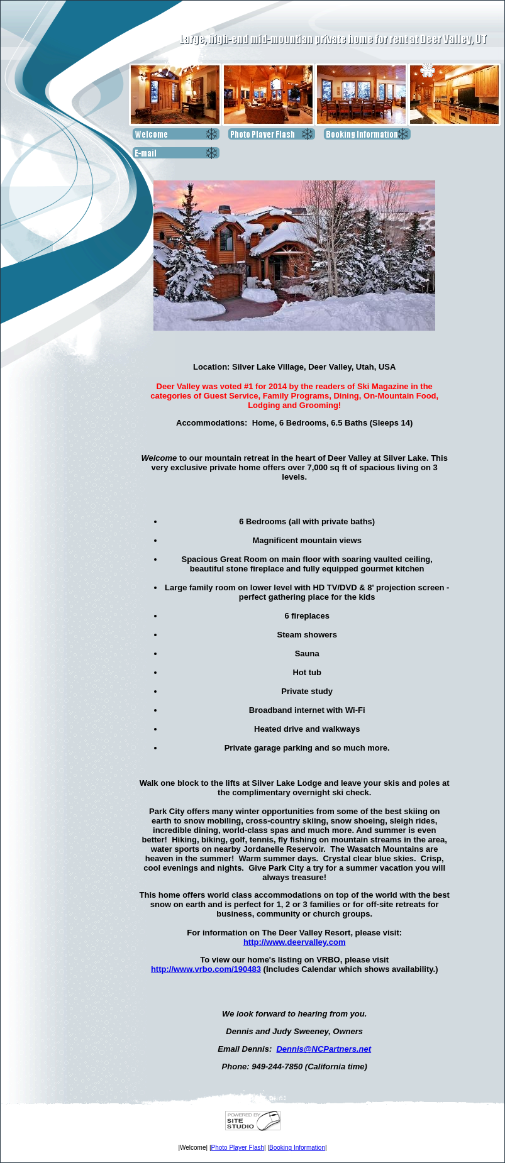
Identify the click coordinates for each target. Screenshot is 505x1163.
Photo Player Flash (238, 1147)
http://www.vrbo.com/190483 (206, 969)
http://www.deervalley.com (294, 942)
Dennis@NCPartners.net (323, 1049)
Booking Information (297, 1147)
